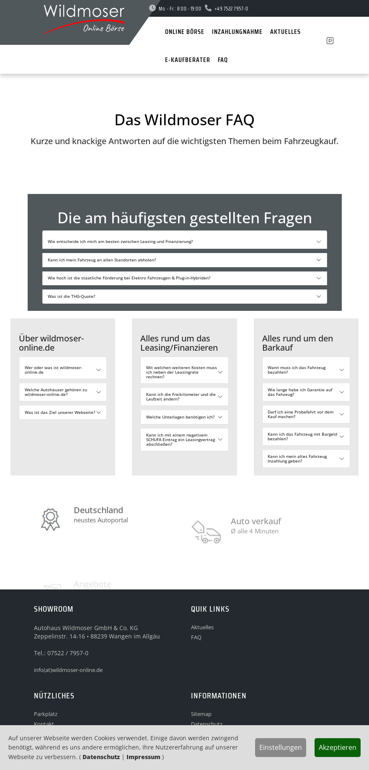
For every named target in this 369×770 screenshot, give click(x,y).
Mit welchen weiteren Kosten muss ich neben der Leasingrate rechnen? (181, 372)
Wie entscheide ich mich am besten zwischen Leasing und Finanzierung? (120, 241)
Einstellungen (280, 747)
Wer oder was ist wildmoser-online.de (53, 369)
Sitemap (201, 714)
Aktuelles (202, 627)
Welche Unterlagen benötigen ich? (180, 417)
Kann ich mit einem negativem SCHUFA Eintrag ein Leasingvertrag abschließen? (180, 439)
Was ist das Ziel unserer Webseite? (60, 412)
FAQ (196, 637)
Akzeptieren (337, 747)
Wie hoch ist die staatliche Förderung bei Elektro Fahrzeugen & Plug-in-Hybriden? (129, 278)
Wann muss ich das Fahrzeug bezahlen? (296, 369)
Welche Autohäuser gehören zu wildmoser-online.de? (56, 392)
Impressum (143, 757)
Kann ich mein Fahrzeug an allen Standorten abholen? (102, 260)
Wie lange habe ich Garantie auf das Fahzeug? (300, 392)
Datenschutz (101, 757)
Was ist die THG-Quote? (71, 296)
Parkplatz (45, 714)
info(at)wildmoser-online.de (68, 670)
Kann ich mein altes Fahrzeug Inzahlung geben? (297, 458)
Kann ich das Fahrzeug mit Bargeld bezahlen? (302, 436)
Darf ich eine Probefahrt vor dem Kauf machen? (300, 414)
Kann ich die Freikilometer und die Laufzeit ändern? (181, 396)
